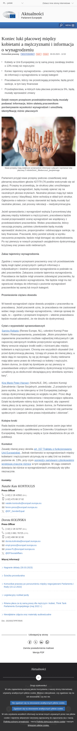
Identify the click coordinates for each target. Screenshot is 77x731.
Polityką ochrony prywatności (16, 727)
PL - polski (8, 3)
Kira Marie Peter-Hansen (15, 383)
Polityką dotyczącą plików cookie (50, 727)
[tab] (38, 669)
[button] (69, 25)
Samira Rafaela (10, 330)
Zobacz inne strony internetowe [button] (56, 3)
